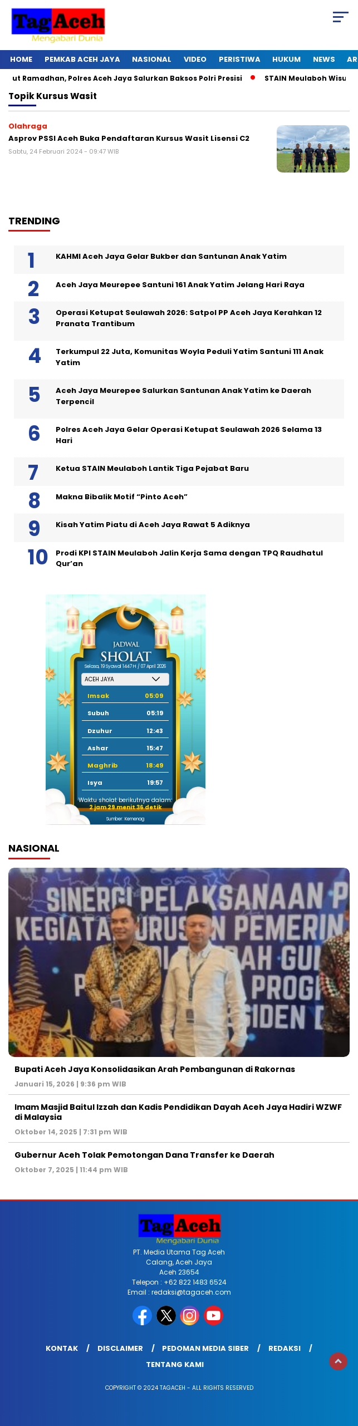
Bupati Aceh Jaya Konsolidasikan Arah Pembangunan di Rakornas (154, 1069)
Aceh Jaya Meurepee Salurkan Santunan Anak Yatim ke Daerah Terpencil (183, 396)
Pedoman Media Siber (205, 1348)
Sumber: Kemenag (125, 819)
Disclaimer (120, 1348)
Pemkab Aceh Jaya (82, 59)
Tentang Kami (175, 1364)
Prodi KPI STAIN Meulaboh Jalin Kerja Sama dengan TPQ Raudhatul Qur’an (189, 558)
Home (21, 59)
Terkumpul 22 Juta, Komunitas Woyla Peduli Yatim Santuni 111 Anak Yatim (189, 357)
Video (195, 59)
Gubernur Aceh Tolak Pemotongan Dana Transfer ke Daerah (144, 1155)
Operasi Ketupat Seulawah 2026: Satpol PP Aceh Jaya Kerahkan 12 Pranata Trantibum (189, 318)
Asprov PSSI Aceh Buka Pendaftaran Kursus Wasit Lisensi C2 (128, 138)
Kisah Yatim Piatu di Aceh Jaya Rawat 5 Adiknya (153, 524)
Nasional (151, 59)
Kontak (62, 1348)
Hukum (286, 59)
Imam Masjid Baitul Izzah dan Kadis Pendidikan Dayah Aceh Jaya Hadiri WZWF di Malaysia (178, 1112)
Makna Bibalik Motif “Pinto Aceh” (122, 496)
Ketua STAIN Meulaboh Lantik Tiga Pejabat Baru (152, 468)
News (324, 59)
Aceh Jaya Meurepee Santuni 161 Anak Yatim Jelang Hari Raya (180, 284)
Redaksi (284, 1348)
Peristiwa (240, 59)
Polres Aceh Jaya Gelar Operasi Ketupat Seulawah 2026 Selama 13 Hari (189, 435)
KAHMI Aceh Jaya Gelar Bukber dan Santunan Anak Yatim (171, 256)
